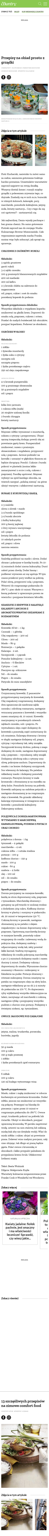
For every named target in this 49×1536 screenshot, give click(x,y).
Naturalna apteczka (20, 1218)
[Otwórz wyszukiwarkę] (40, 4)
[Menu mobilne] (45, 4)
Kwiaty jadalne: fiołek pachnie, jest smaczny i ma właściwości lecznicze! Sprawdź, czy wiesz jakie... (20, 1231)
